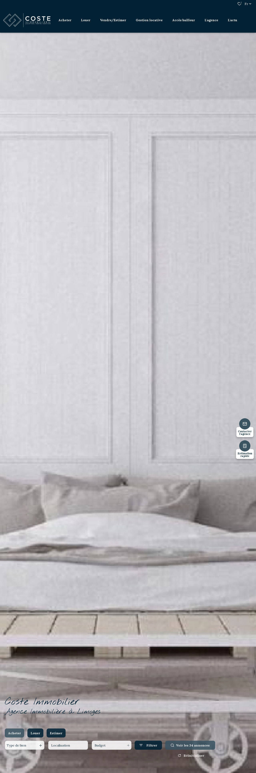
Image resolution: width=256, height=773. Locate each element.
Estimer (56, 739)
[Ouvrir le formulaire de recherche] (148, 750)
